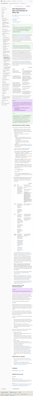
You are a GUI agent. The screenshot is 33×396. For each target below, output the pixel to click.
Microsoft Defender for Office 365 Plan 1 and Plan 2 (22, 15)
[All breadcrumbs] (13, 6)
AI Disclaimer (2, 394)
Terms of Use (2, 395)
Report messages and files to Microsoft (20, 364)
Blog (11, 394)
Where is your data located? (24, 98)
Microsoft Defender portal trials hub (22, 29)
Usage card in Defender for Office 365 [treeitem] (5, 34)
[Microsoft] (1, 1)
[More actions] (31, 6)
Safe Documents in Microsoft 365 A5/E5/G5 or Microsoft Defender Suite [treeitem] (6, 97)
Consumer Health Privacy (24, 394)
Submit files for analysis (16, 22)
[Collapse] (10, 5)
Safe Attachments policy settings (17, 21)
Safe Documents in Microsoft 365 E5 (20, 110)
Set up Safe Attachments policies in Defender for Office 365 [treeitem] (7, 60)
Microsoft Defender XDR (15, 16)
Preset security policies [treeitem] (6, 37)
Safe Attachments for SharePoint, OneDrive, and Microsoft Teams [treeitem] (7, 64)
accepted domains (29, 144)
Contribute (14, 394)
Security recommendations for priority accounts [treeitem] (6, 31)
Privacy (18, 394)
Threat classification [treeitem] (4, 29)
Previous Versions (7, 394)
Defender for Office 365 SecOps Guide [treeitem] (5, 20)
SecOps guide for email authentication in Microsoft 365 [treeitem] (5, 26)
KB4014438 (21, 343)
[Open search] (29, 1)
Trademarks (6, 395)
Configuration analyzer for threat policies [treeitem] (6, 44)
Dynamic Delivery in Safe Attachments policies (19, 249)
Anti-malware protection (20, 36)
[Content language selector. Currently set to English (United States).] (4, 392)
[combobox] (5, 7)
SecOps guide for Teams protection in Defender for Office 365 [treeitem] (5, 23)
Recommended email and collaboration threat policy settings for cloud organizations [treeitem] (6, 40)
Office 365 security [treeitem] (4, 9)
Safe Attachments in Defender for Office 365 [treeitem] (7, 58)
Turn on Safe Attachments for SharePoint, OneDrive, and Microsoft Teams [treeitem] (7, 67)
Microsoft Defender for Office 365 (18, 6)
